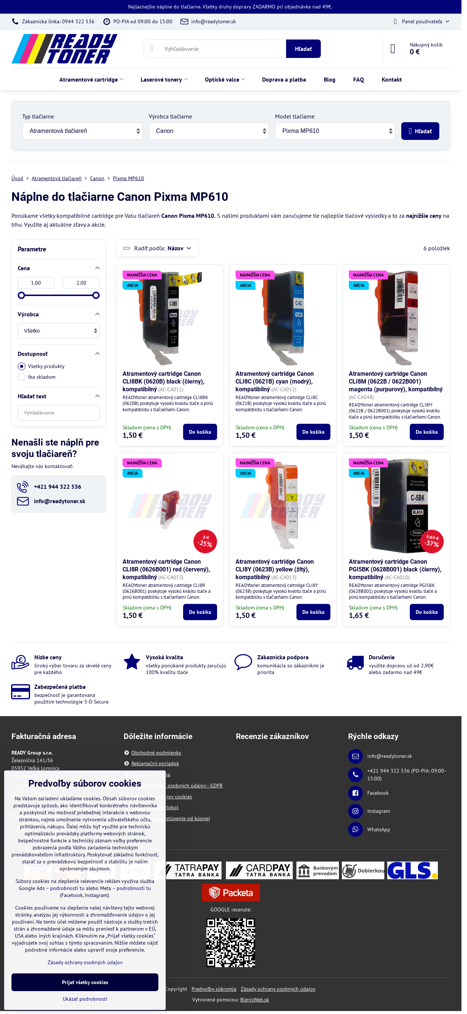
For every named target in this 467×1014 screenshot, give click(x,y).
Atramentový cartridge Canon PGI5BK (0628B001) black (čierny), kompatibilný (395, 569)
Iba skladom (36, 377)
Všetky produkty (41, 366)
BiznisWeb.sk (254, 999)
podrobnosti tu (67, 888)
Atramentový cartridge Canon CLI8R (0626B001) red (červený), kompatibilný (166, 569)
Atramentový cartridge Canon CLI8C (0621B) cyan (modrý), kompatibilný (275, 381)
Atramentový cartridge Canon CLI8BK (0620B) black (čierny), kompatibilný (164, 381)
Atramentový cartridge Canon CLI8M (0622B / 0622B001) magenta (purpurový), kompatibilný (396, 381)
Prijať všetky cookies (85, 982)
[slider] (21, 295)
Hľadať (303, 48)
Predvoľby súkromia (214, 989)
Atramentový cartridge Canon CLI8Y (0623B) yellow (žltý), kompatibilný (275, 569)
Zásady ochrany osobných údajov (278, 989)
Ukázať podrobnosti (85, 999)
